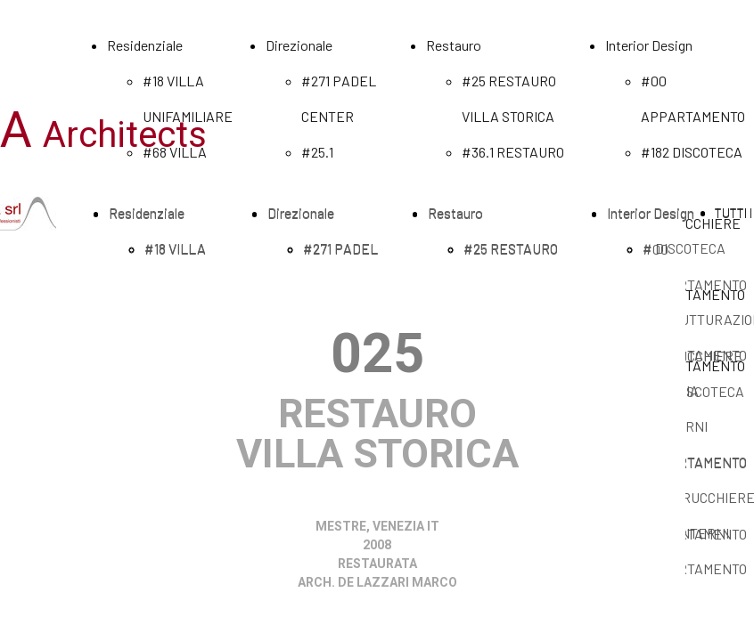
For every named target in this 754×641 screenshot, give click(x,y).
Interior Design (649, 45)
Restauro (453, 45)
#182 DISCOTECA (691, 151)
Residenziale (145, 45)
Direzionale (299, 45)
